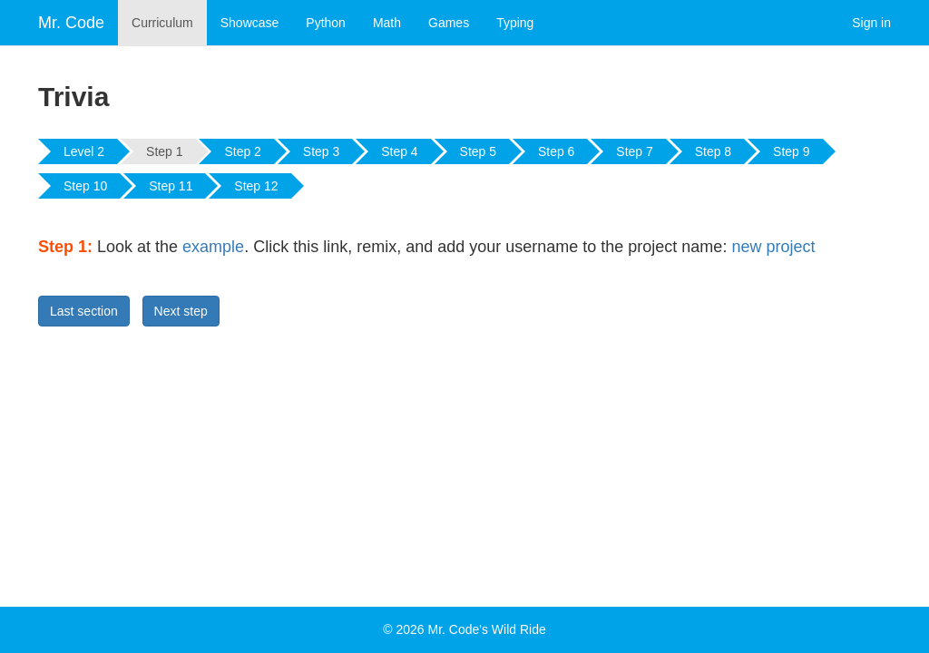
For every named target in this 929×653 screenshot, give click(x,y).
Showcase (249, 22)
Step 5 (478, 151)
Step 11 (170, 186)
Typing (514, 22)
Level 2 (84, 151)
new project (773, 247)
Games (448, 22)
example (213, 247)
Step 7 (634, 151)
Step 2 (242, 151)
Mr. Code (71, 23)
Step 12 (256, 186)
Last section (84, 311)
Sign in (871, 22)
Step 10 (85, 186)
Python (326, 22)
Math (387, 22)
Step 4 (399, 151)
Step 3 (321, 151)
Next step (181, 311)
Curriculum (162, 22)
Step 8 (713, 151)
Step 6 (556, 151)
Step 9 (791, 151)
